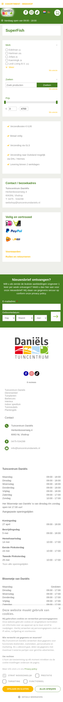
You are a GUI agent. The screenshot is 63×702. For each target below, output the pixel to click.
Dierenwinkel (11, 393)
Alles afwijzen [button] (48, 689)
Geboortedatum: (11, 312)
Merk (8, 45)
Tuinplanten (10, 395)
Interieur (9, 401)
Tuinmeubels (11, 407)
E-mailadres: (10, 301)
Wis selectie (53, 70)
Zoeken (9, 79)
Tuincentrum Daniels (15, 390)
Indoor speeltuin (13, 404)
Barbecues (10, 398)
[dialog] (31, 653)
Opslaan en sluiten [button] (18, 689)
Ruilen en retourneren (18, 256)
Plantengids (10, 410)
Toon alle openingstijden (15, 564)
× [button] (59, 608)
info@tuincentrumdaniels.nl (25, 448)
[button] (31, 696)
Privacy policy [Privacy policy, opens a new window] (31, 669)
